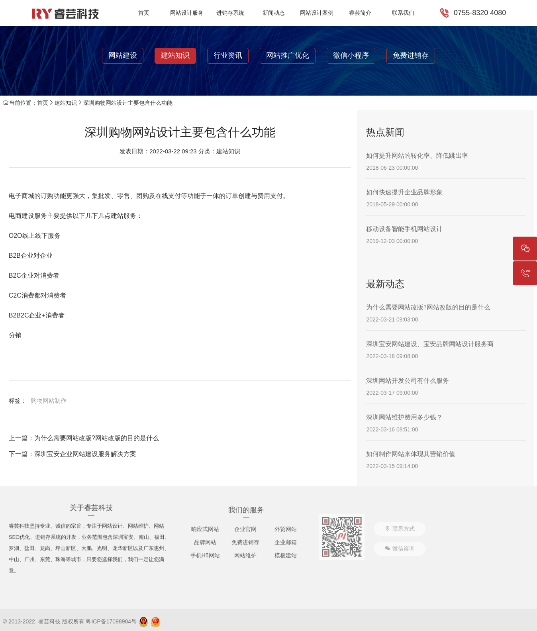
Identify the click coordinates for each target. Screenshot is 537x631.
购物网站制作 (49, 400)
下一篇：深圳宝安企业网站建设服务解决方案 (72, 454)
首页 (143, 13)
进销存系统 (230, 13)
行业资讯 (228, 55)
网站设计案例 (316, 13)
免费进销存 (411, 55)
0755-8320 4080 (480, 13)
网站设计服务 (187, 13)
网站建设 (122, 55)
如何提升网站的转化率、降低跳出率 (417, 155)
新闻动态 (274, 13)
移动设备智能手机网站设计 (404, 228)
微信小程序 (351, 55)
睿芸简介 (360, 13)
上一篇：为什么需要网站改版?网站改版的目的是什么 (84, 438)
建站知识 (175, 55)
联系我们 (403, 13)
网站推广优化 (287, 55)
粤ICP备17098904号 (111, 621)
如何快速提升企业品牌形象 (404, 192)
